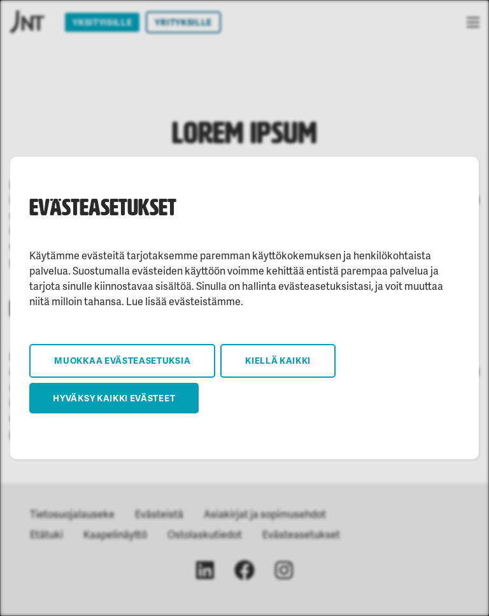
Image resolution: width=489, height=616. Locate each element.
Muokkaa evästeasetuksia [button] (122, 360)
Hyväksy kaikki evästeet (114, 398)
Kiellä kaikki (278, 360)
